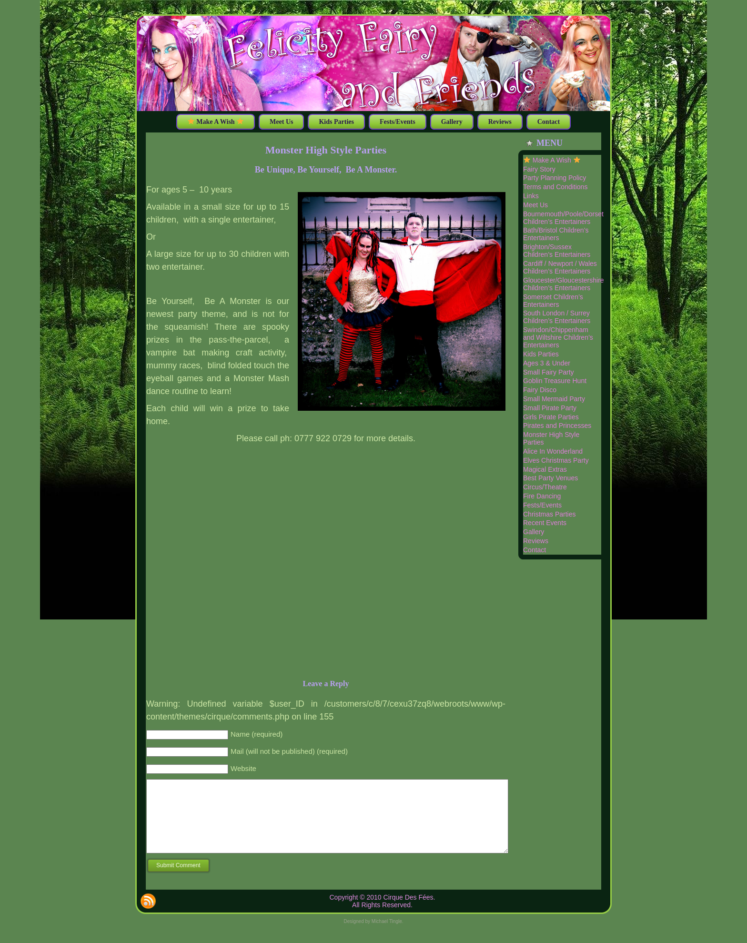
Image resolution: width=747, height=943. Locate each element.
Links (531, 196)
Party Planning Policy (554, 178)
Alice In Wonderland (553, 451)
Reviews (535, 541)
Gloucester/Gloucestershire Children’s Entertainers (563, 284)
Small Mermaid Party (554, 399)
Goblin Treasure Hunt (554, 381)
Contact (534, 550)
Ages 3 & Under (546, 363)
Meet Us (535, 205)
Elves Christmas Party (556, 460)
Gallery (533, 532)
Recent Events (544, 523)
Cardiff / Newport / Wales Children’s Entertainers (560, 267)
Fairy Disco (539, 390)
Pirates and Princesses (557, 425)
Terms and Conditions (555, 187)
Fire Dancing (542, 496)
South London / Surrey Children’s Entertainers (556, 316)
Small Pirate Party (549, 408)
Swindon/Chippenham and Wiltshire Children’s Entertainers (558, 337)
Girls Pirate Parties (551, 417)
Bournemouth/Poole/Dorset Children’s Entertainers (563, 217)
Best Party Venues (550, 478)
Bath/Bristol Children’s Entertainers (555, 234)
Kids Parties (541, 354)
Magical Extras (545, 469)
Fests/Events (542, 505)
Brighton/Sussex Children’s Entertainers (556, 250)
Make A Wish (552, 160)
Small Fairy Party (548, 372)
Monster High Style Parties (325, 150)
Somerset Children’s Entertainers (553, 300)
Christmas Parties (549, 514)
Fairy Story (539, 169)
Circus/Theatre (545, 487)
